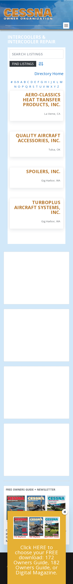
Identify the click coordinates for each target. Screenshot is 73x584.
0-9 (16, 82)
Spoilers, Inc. (43, 171)
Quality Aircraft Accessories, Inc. (38, 137)
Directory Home (48, 73)
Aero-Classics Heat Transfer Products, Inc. (42, 99)
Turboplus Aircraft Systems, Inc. (37, 207)
